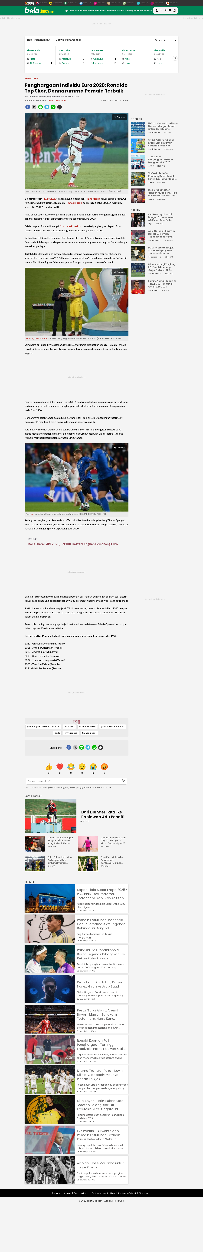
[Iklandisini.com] (157, 3)
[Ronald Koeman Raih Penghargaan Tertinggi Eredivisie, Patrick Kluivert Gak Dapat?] (50, 1062)
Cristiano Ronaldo (70, 226)
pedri (57, 733)
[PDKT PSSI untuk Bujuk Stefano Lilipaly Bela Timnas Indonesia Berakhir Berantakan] (138, 259)
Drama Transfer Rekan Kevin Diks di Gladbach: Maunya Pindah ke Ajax (100, 1075)
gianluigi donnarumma (112, 726)
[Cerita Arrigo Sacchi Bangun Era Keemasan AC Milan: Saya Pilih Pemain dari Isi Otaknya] (138, 226)
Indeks (148, 10)
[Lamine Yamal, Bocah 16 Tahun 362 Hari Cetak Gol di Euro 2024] (138, 292)
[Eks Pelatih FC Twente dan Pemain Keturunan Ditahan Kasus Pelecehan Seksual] (50, 1153)
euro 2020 (69, 726)
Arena (120, 10)
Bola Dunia (75, 10)
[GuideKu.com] (128, 3)
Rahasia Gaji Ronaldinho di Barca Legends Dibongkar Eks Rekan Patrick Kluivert (101, 954)
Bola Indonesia (90, 10)
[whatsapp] (53, 108)
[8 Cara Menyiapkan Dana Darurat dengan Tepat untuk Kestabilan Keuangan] (138, 135)
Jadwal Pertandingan (69, 40)
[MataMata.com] (55, 3)
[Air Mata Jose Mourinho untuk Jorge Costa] (50, 1183)
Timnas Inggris (73, 202)
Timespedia (132, 10)
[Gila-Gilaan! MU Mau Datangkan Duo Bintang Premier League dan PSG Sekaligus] (36, 870)
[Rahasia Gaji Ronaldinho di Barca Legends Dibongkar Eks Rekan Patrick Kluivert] (50, 972)
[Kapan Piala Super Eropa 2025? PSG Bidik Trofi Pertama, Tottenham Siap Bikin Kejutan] (50, 911)
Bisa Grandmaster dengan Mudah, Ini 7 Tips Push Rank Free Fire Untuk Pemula (163, 192)
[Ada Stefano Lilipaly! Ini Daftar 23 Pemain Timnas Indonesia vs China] (138, 242)
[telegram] (47, 108)
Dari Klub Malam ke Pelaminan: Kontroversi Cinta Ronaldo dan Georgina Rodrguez (114, 860)
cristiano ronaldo (87, 726)
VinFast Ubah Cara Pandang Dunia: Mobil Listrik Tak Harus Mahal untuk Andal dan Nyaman (162, 176)
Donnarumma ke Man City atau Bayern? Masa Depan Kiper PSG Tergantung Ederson (114, 840)
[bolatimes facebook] (161, 10)
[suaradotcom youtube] (170, 10)
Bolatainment (108, 10)
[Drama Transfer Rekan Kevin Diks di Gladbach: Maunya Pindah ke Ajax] (50, 1092)
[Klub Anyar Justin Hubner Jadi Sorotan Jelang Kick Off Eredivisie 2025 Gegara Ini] (50, 1122)
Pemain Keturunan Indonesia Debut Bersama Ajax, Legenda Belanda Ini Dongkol (101, 924)
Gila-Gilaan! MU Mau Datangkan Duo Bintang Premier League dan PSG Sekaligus (60, 860)
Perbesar (119, 117)
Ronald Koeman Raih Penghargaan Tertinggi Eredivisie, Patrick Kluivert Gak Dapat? (100, 1044)
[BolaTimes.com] (70, 3)
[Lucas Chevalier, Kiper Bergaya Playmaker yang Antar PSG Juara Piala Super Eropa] (36, 850)
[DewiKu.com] (99, 3)
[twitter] (34, 108)
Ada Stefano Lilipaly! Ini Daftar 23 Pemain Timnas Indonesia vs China (161, 234)
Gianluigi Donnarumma (37, 338)
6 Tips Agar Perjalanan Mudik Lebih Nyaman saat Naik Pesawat (161, 143)
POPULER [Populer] (136, 119)
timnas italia (71, 733)
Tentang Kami (81, 1193)
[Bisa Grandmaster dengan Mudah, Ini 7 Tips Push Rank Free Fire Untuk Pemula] (138, 201)
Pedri (32, 514)
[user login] (156, 11)
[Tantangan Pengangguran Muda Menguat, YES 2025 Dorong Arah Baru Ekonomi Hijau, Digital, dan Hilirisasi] (138, 168)
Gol (141, 10)
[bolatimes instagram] (174, 10)
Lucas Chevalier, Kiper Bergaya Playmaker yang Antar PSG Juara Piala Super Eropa (60, 840)
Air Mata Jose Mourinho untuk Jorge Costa (100, 1165)
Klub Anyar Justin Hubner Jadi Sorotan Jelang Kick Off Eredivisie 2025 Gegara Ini (100, 1105)
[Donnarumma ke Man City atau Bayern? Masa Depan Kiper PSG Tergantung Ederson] (89, 850)
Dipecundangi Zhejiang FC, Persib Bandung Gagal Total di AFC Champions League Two (162, 267)
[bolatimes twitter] (165, 10)
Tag (76, 721)
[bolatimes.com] (39, 12)
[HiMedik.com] (142, 3)
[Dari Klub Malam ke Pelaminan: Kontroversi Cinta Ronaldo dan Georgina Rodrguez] (89, 870)
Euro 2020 (50, 198)
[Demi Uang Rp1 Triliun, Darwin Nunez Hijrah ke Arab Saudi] (50, 1002)
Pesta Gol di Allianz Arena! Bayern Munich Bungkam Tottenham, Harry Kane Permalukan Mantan (97, 1014)
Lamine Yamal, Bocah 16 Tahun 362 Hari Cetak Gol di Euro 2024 (162, 284)
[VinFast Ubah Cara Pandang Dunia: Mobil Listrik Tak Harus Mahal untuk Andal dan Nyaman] (138, 185)
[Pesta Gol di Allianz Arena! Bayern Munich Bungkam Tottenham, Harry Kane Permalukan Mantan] (50, 1032)
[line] (40, 108)
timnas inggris (89, 733)
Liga (66, 10)
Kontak (67, 1193)
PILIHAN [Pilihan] (135, 210)
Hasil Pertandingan (38, 39)
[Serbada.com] (172, 3)
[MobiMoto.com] (113, 3)
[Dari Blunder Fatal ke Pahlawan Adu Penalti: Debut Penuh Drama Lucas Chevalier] (50, 816)
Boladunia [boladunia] (31, 78)
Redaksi (56, 1193)
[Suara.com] (41, 3)
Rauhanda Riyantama (36, 100)
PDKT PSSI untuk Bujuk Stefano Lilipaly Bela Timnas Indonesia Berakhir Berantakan (161, 250)
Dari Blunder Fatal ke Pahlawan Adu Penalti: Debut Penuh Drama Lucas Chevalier (103, 819)
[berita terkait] (33, 795)
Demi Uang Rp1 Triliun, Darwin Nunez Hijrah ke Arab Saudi (100, 984)
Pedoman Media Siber (103, 1193)
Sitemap (143, 1193)
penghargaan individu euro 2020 (43, 726)
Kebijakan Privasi (127, 1193)
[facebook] (28, 108)
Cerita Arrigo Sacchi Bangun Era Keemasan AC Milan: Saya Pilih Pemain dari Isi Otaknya (162, 217)
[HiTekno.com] (85, 3)
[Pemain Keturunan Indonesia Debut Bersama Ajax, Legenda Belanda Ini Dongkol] (50, 941)
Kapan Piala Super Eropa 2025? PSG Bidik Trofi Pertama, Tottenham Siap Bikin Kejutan (102, 894)
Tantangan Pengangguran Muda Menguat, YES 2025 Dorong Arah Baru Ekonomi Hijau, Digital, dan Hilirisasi (161, 159)
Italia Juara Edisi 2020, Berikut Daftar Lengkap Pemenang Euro (73, 544)
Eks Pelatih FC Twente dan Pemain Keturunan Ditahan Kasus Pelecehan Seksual (98, 1135)
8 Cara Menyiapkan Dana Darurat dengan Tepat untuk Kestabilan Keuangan (163, 126)
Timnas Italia (92, 198)
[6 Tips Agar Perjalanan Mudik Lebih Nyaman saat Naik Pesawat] (138, 151)
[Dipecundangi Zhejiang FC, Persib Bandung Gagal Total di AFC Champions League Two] (138, 276)
